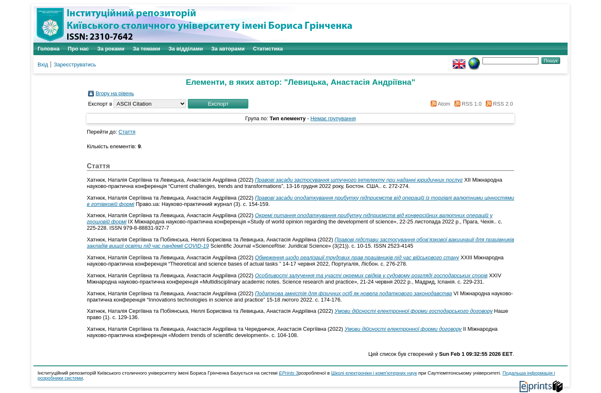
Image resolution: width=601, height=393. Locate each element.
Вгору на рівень (115, 93)
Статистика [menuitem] (268, 49)
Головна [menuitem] (49, 49)
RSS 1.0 (467, 104)
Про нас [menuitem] (78, 49)
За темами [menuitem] (146, 49)
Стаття (127, 132)
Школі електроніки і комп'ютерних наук (374, 372)
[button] (218, 104)
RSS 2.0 (498, 104)
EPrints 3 (288, 372)
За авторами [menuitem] (228, 49)
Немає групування (333, 118)
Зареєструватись (75, 64)
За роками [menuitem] (110, 49)
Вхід (43, 64)
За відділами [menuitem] (186, 49)
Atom (439, 104)
